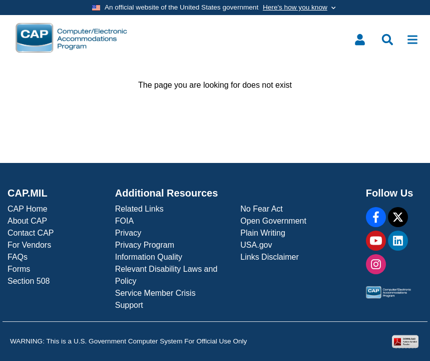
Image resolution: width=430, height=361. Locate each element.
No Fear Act (261, 209)
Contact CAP (31, 233)
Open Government (273, 221)
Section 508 (29, 281)
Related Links (139, 209)
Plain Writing (262, 233)
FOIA (124, 221)
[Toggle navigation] (412, 40)
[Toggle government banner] (215, 7)
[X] (398, 217)
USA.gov (256, 245)
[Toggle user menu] (360, 40)
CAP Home (28, 209)
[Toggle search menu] (387, 40)
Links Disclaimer (269, 257)
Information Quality (148, 257)
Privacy (128, 233)
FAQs (18, 257)
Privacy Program (144, 245)
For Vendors (29, 245)
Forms (19, 269)
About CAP (27, 221)
